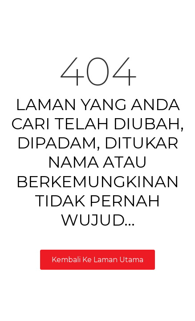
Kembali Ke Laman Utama (97, 259)
